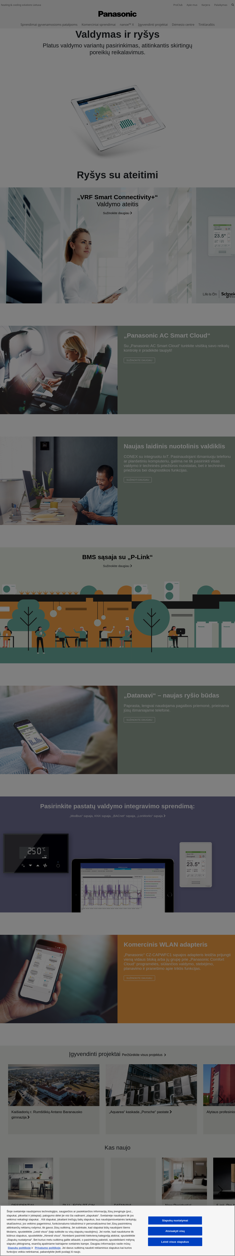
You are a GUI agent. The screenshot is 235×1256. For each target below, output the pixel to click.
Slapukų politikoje (19, 1247)
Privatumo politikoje (48, 1247)
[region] (117, 1230)
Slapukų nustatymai (175, 1220)
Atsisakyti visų (175, 1231)
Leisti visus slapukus (175, 1241)
